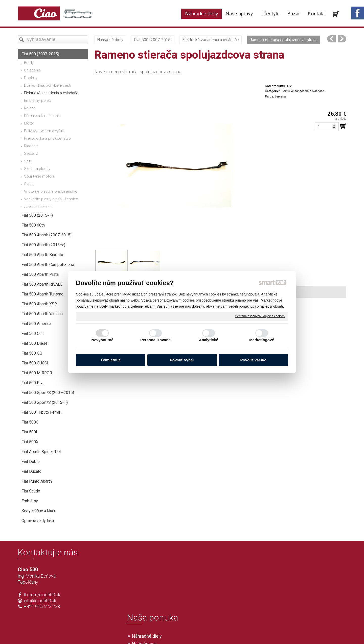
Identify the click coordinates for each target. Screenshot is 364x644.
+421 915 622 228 (42, 606)
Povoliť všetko (253, 360)
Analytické (208, 340)
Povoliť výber (182, 360)
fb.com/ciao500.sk (42, 594)
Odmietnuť (110, 360)
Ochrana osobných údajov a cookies (260, 316)
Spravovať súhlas (257, 632)
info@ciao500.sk (40, 600)
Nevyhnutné (102, 340)
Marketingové (261, 340)
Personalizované (155, 340)
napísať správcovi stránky (167, 632)
